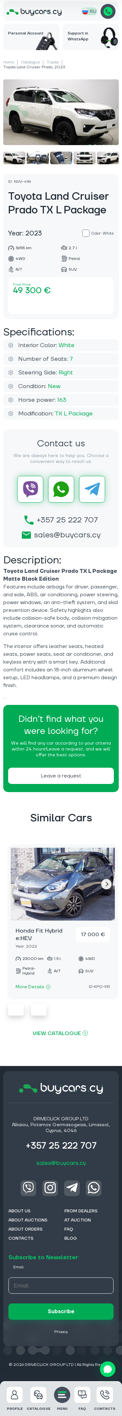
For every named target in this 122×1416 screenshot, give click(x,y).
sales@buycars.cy (61, 535)
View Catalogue (57, 1033)
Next (106, 884)
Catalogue (30, 62)
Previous (16, 1010)
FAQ (82, 1399)
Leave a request (61, 776)
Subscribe (61, 1311)
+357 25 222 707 (108, 11)
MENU (62, 1399)
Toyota (53, 62)
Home (8, 62)
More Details (33, 987)
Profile (15, 1399)
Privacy (61, 1331)
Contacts (104, 1399)
